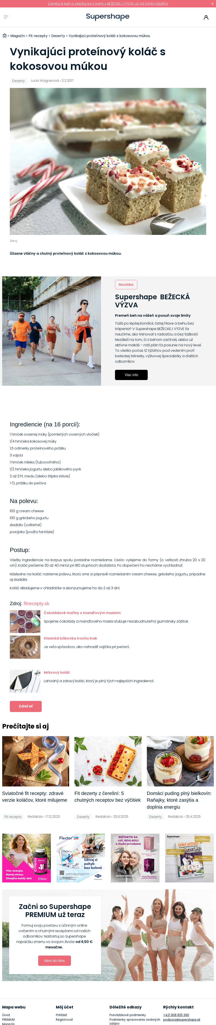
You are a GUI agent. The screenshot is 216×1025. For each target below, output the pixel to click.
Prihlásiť (206, 17)
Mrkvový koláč (57, 672)
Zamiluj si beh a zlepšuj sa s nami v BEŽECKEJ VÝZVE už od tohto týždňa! (108, 3)
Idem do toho (54, 961)
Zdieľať (26, 706)
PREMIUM (8, 1020)
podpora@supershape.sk (181, 1020)
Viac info (131, 375)
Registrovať (64, 1020)
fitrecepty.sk (36, 603)
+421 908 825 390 (176, 1015)
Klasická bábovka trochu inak (70, 638)
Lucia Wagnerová (45, 80)
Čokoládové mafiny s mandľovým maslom (82, 612)
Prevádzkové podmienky (128, 1015)
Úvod (6, 1015)
